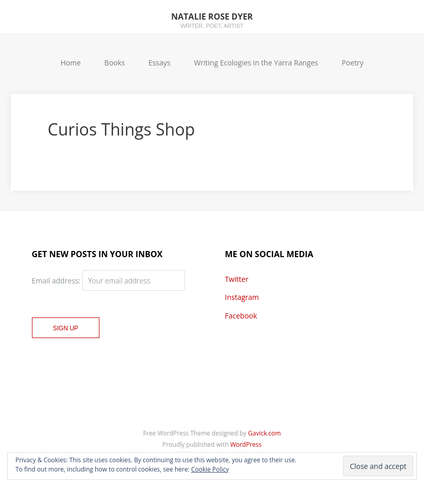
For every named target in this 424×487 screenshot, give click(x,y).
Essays (159, 63)
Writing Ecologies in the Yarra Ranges (256, 63)
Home (70, 63)
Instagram (242, 297)
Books (115, 63)
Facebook (241, 316)
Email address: (57, 281)
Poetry (352, 63)
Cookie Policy (210, 469)
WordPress (246, 444)
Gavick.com (264, 433)
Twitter (237, 279)
